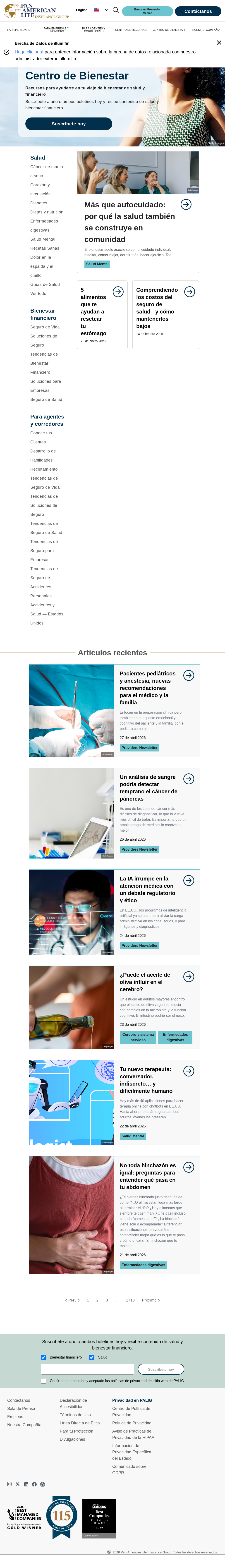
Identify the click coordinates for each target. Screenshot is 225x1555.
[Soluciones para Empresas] (47, 386)
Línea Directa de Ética (80, 1423)
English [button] (82, 10)
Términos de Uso (75, 1415)
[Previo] (71, 1300)
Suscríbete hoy (161, 1369)
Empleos (15, 1416)
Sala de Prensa (21, 1408)
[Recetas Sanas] (47, 248)
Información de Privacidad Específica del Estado (131, 1452)
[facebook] (34, 1484)
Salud (102, 1357)
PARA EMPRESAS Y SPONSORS (56, 30)
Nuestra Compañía (24, 1425)
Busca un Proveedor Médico (147, 11)
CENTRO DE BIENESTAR (169, 29)
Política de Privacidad (131, 1423)
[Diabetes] (47, 203)
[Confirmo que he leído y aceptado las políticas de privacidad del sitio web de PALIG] (43, 1381)
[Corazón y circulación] (47, 189)
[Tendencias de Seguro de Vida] (47, 483)
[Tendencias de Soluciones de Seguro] (47, 505)
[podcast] (42, 1484)
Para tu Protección (76, 1431)
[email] (87, 1369)
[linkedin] (26, 1484)
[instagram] (10, 1484)
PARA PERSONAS (18, 29)
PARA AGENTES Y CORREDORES (93, 30)
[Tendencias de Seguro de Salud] (47, 528)
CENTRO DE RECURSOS (131, 29)
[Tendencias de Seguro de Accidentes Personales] (47, 582)
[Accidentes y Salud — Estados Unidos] (47, 614)
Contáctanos (198, 11)
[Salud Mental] (47, 239)
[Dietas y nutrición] (47, 212)
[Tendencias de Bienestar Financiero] (47, 363)
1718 (130, 1300)
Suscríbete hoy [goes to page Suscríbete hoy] (69, 123)
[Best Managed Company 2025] (26, 1518)
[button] (101, 10)
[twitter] (18, 1484)
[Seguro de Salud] (47, 399)
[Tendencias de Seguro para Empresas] (47, 550)
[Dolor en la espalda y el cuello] (47, 266)
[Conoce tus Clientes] (47, 437)
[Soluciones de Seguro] (47, 341)
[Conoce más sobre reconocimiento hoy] (101, 1518)
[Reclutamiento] (47, 469)
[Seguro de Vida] (47, 327)
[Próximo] (152, 1300)
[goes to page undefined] (183, 204)
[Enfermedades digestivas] (47, 226)
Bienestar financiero (66, 1357)
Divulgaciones (72, 1439)
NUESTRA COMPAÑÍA (206, 29)
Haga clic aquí (29, 51)
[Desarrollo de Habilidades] (47, 456)
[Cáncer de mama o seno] (47, 171)
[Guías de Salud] (47, 284)
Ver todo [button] (38, 293)
